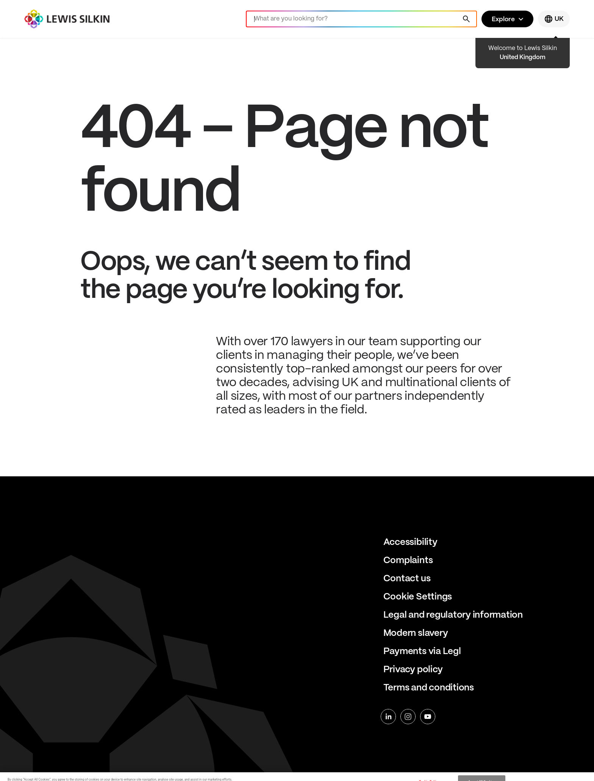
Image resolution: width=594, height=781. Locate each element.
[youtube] (427, 716)
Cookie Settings (417, 597)
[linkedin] (388, 716)
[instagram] (408, 716)
